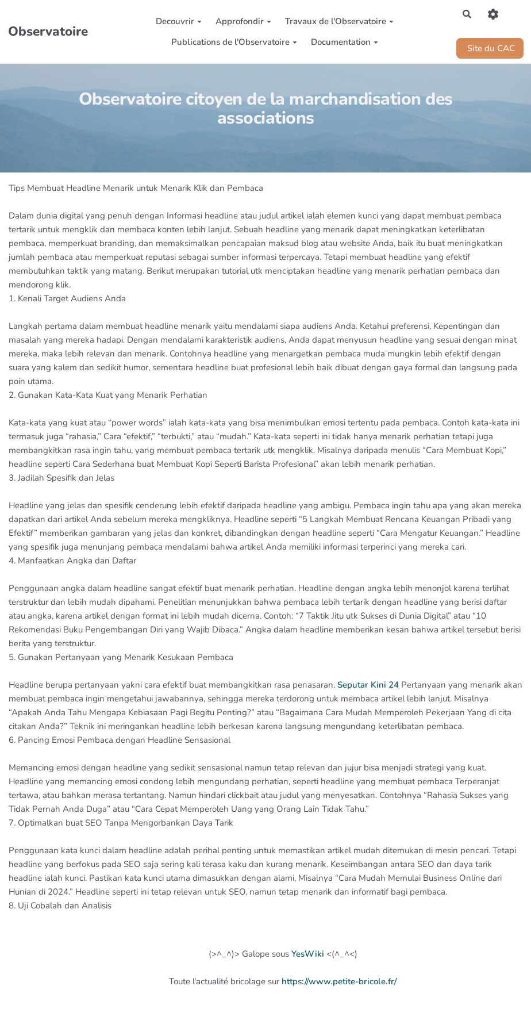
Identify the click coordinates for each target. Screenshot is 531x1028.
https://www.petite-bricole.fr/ (339, 981)
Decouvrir (179, 21)
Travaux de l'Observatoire (339, 21)
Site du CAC (490, 48)
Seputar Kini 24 (368, 685)
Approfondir (243, 21)
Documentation (344, 42)
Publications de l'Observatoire (234, 42)
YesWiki (307, 954)
